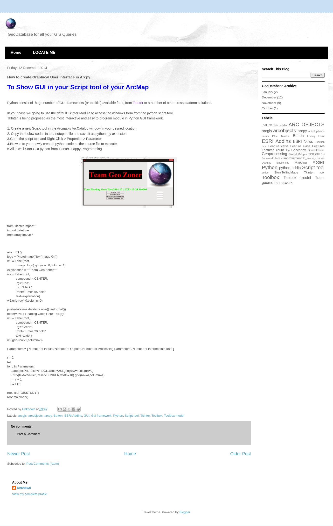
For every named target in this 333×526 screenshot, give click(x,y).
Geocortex (298, 150)
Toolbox (157, 415)
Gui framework (101, 415)
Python (118, 415)
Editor (321, 136)
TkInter (138, 103)
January (267, 92)
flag (287, 150)
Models (318, 162)
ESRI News (303, 141)
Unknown (24, 488)
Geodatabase (316, 150)
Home (16, 52)
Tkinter (145, 415)
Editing (311, 136)
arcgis (22, 415)
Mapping (301, 162)
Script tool (132, 415)
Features (318, 146)
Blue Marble (281, 136)
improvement (293, 158)
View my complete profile (29, 494)
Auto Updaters (316, 131)
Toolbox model (174, 415)
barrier (265, 136)
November (269, 103)
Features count (273, 150)
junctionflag (283, 162)
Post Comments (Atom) (43, 463)
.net (264, 125)
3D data (273, 125)
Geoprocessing (274, 154)
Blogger (185, 512)
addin (283, 125)
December (269, 97)
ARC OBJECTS (307, 124)
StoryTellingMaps (286, 172)
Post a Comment (28, 434)
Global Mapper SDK (301, 154)
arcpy (48, 415)
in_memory (309, 158)
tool (322, 172)
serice (265, 172)
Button (58, 415)
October (267, 108)
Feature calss (278, 146)
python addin (290, 168)
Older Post (240, 453)
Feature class (300, 146)
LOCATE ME (44, 52)
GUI (86, 415)
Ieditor (278, 158)
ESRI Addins (73, 415)
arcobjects (35, 415)
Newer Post (18, 453)
